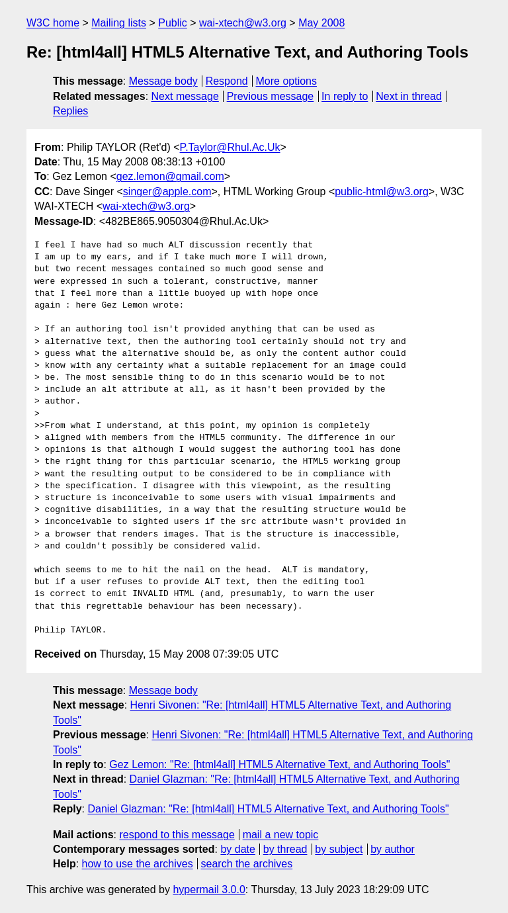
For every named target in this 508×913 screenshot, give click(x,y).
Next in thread (409, 96)
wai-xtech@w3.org (242, 22)
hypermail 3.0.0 (209, 889)
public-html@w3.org (382, 191)
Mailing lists (118, 22)
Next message (185, 96)
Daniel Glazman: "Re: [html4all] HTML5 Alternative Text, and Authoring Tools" (267, 808)
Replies (70, 110)
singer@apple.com (167, 191)
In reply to (344, 96)
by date (237, 849)
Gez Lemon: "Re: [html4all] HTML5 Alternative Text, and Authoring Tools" (279, 764)
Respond (227, 81)
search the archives (247, 863)
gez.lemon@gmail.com (170, 176)
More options (287, 81)
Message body (163, 81)
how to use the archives (137, 863)
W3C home (52, 22)
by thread (285, 849)
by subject (338, 849)
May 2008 (321, 22)
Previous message (270, 96)
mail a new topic (281, 834)
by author (392, 849)
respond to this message (176, 834)
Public (172, 22)
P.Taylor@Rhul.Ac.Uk (230, 147)
